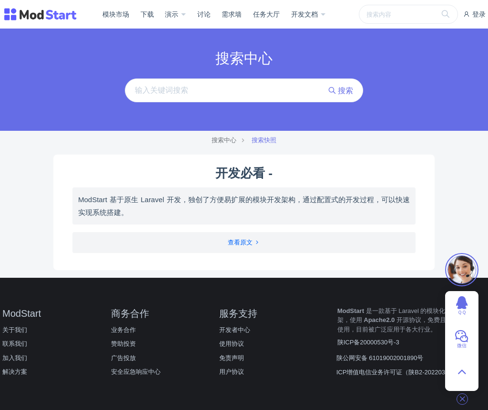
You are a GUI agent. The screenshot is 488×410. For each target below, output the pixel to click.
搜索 (340, 91)
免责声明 (231, 357)
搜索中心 (224, 140)
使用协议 (231, 343)
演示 (172, 14)
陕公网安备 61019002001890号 (380, 357)
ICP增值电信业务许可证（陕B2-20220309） (397, 372)
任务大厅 (266, 14)
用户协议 (231, 371)
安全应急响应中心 (136, 371)
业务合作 (123, 329)
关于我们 (14, 329)
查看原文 (244, 242)
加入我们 (14, 357)
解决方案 (14, 371)
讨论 (204, 14)
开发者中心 (234, 329)
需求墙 (232, 14)
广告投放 (123, 357)
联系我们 (14, 343)
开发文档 (305, 14)
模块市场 (115, 14)
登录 (474, 14)
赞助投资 (123, 343)
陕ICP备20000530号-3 (368, 342)
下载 (147, 14)
